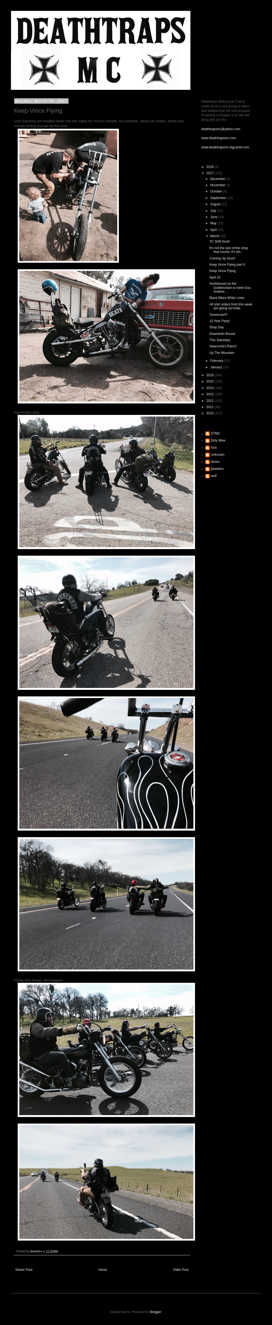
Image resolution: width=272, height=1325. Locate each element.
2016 (210, 375)
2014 (210, 388)
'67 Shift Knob (219, 241)
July (213, 211)
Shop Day (216, 327)
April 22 (215, 277)
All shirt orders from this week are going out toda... (230, 306)
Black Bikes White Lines (226, 298)
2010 (210, 413)
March (215, 236)
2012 (210, 401)
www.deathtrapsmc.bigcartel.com (225, 147)
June (214, 217)
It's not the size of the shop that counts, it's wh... (228, 250)
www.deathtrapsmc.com (218, 138)
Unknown (217, 455)
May (213, 223)
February (217, 361)
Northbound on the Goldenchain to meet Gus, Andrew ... (230, 287)
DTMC (215, 433)
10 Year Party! (219, 321)
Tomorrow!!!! (218, 315)
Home (102, 1270)
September (218, 198)
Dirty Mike (218, 440)
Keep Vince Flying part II (227, 265)
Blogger (155, 1312)
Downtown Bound (222, 334)
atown (215, 462)
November (218, 185)
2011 (210, 407)
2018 (210, 167)
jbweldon (217, 469)
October (216, 191)
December (218, 179)
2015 (210, 381)
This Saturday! (219, 340)
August (215, 204)
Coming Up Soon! (222, 258)
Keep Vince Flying (222, 271)
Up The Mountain (221, 353)
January (216, 367)
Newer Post (24, 1270)
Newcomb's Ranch (223, 346)
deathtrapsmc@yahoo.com (220, 129)
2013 (210, 394)
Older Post (180, 1270)
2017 (210, 173)
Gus (214, 447)
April (214, 230)
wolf (214, 476)
